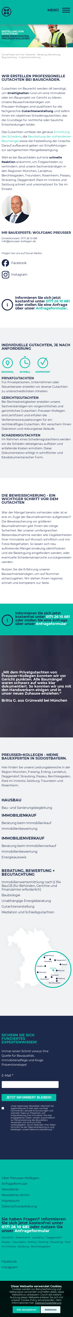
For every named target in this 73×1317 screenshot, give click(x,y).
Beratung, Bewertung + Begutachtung (28, 872)
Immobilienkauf (19, 815)
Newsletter (10, 1189)
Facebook (19, 263)
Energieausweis (14, 857)
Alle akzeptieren (26, 1309)
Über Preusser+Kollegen (20, 1178)
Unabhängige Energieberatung (26, 901)
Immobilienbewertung (19, 829)
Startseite (30, 54)
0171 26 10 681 (29, 238)
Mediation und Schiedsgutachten (28, 912)
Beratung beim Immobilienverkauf (29, 846)
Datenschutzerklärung (48, 1302)
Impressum (11, 1201)
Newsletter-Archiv (16, 1195)
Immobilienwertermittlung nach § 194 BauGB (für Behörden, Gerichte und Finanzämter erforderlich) (31, 885)
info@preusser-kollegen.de (19, 241)
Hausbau (11, 800)
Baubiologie (11, 895)
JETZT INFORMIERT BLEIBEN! (29, 1097)
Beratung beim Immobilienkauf (26, 823)
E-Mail (6, 1075)
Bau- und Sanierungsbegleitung (27, 808)
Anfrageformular (51, 308)
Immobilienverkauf (23, 838)
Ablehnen (50, 1309)
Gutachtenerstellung (30, 57)
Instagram (19, 274)
